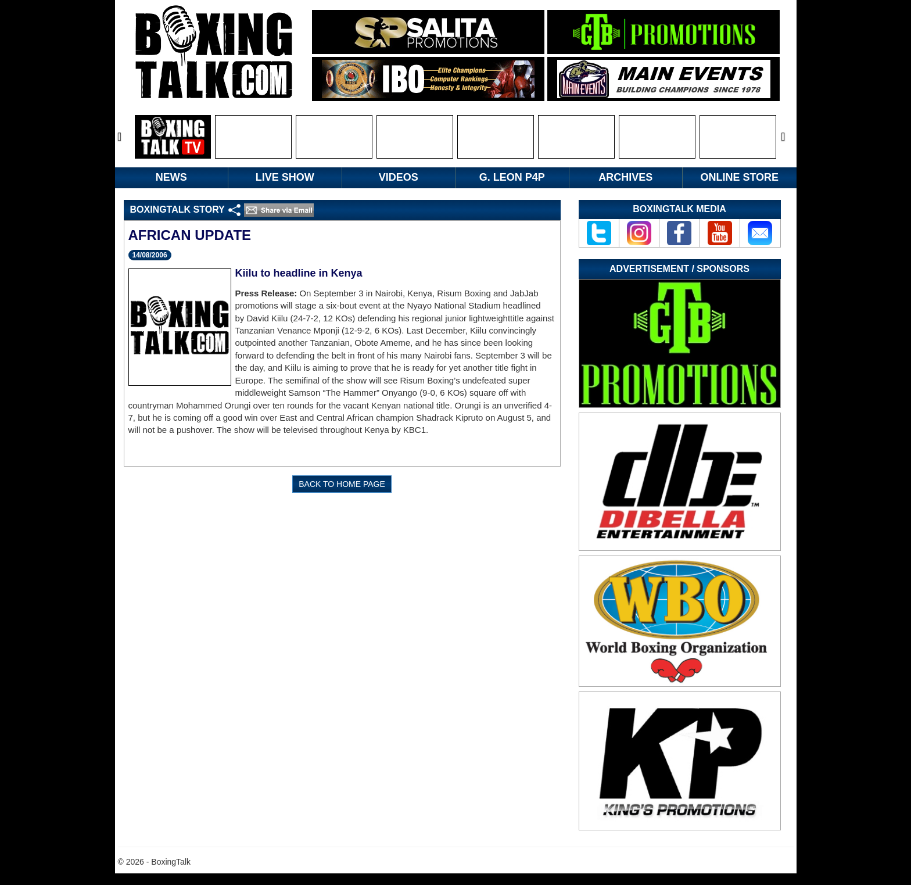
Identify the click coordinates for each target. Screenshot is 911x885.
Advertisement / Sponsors (679, 269)
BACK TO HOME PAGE (342, 484)
